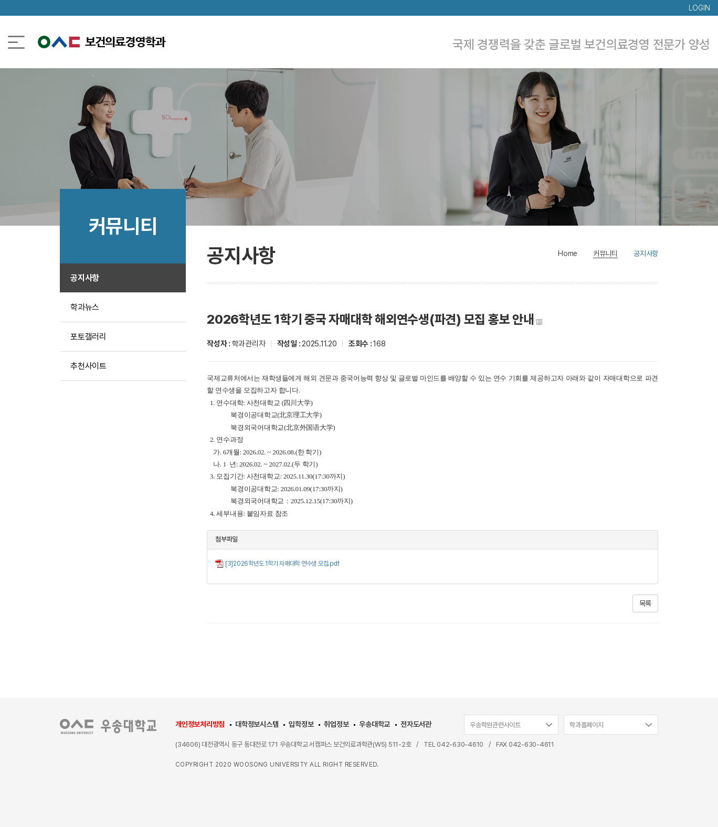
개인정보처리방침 (200, 724)
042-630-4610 (460, 744)
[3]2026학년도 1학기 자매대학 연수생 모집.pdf (282, 563)
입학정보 (301, 724)
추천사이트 (88, 366)
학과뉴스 (84, 307)
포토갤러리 (88, 337)
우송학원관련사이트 (495, 725)
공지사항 (84, 278)
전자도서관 (415, 724)
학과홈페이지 (586, 725)
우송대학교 (374, 724)
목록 (645, 603)
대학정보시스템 (256, 724)
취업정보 (336, 724)
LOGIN (699, 8)
